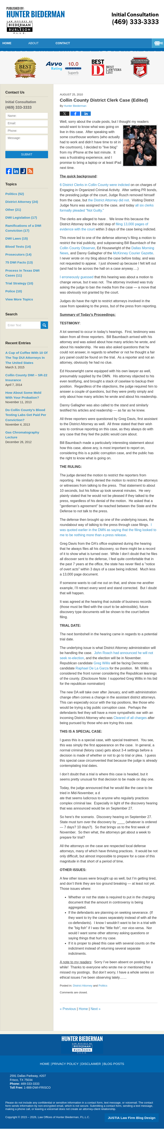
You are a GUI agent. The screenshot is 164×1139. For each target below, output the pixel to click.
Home (19, 43)
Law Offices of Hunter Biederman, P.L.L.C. (64, 1127)
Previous (68, 1020)
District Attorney (82, 996)
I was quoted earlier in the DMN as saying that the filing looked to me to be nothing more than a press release (108, 541)
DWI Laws (15, 246)
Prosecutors (16, 261)
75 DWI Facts (17, 268)
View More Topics (17, 303)
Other (12, 219)
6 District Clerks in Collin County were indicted (95, 195)
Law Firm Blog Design (138, 1128)
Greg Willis (102, 674)
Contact (99, 43)
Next (95, 1020)
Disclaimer (91, 1072)
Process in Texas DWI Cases (24, 278)
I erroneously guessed (76, 288)
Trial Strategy (17, 288)
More (154, 43)
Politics (102, 996)
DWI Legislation (18, 226)
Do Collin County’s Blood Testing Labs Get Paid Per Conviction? (22, 414)
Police (12, 295)
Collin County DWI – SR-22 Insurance (23, 379)
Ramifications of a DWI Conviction (20, 236)
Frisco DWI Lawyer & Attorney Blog (35, 20)
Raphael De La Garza (92, 679)
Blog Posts (113, 1072)
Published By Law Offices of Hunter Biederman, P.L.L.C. (135, 18)
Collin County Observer (77, 259)
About (58, 43)
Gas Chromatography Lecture (25, 430)
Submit (26, 165)
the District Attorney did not (108, 211)
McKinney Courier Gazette (133, 264)
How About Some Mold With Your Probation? (23, 395)
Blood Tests (16, 253)
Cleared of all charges (130, 728)
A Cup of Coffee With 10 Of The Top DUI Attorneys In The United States (26, 360)
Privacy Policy (66, 1072)
